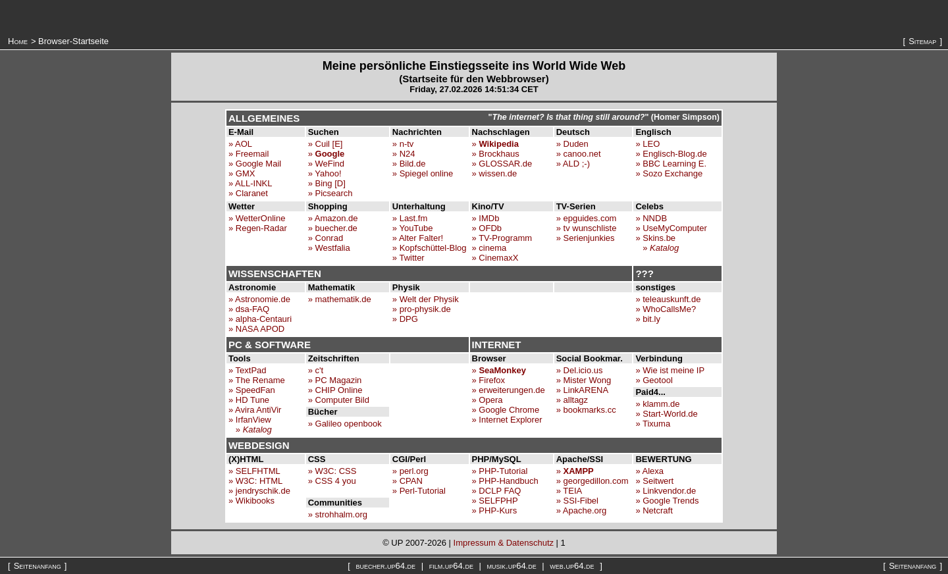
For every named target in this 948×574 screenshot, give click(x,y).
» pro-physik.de (421, 309)
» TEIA (569, 491)
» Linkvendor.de (665, 491)
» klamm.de (657, 404)
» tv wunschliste (586, 228)
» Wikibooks (251, 501)
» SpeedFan (251, 390)
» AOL (240, 144)
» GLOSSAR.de (502, 164)
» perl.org (410, 471)
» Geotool (653, 380)
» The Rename (256, 380)
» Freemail (248, 154)
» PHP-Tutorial (500, 471)
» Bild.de (409, 164)
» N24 (403, 154)
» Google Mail (254, 164)
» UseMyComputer (670, 228)
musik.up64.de (512, 566)
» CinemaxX (495, 258)
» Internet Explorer (507, 420)
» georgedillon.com (592, 481)
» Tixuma (652, 424)
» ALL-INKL (250, 183)
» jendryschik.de (259, 491)
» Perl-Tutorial (419, 491)
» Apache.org (581, 510)
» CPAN (407, 481)
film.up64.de (451, 566)
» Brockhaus (495, 154)
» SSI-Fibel (577, 501)
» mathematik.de (339, 299)
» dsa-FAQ (248, 309)
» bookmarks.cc (586, 410)
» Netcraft (653, 510)
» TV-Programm (502, 238)
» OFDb (487, 228)
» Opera (487, 400)
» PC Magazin (335, 380)
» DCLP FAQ (496, 491)
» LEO (647, 144)
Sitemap (922, 41)
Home (18, 41)
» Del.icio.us (579, 370)
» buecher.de (332, 228)
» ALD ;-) (573, 164)
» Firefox (489, 380)
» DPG (405, 319)
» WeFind (326, 164)
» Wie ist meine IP (669, 370)
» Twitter (408, 258)
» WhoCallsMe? (665, 309)
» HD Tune (248, 400)
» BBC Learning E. (670, 164)
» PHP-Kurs (494, 510)
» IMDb (486, 218)
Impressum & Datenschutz (504, 543)
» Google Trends (666, 501)
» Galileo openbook (345, 424)
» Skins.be (655, 238)
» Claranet (248, 193)
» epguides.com (586, 218)
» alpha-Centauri (260, 319)
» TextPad (247, 370)
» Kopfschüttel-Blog (429, 248)
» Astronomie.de (259, 299)
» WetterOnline (256, 218)
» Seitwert (654, 481)
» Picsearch (330, 193)
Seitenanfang (37, 566)
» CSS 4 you (332, 481)
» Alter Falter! (417, 238)
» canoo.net (578, 154)
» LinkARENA (582, 390)
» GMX (241, 173)
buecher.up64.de (385, 566)
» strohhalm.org (337, 514)
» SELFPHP (495, 501)
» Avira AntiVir (254, 410)
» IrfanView (249, 420)
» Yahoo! (325, 173)
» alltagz (572, 400)
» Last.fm (409, 218)
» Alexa (649, 471)
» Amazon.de (333, 218)
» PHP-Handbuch (505, 481)
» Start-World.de (666, 414)
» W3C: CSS (332, 471)
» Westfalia (329, 248)
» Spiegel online (423, 173)
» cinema (489, 248)
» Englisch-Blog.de (670, 154)
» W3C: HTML (255, 481)
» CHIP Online (335, 390)
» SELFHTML (254, 471)
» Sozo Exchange (668, 173)
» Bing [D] (327, 183)
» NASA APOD (256, 329)
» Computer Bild (338, 400)
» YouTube (412, 228)
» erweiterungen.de (508, 390)
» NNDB (651, 218)
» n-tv (403, 144)
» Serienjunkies (585, 238)
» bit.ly (647, 319)
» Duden (572, 144)
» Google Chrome (506, 410)
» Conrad (325, 238)
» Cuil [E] (325, 144)
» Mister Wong (584, 380)
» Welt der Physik (425, 299)
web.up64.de (572, 566)
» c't (315, 370)
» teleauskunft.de (667, 299)
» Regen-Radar (257, 228)
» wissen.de (494, 173)
